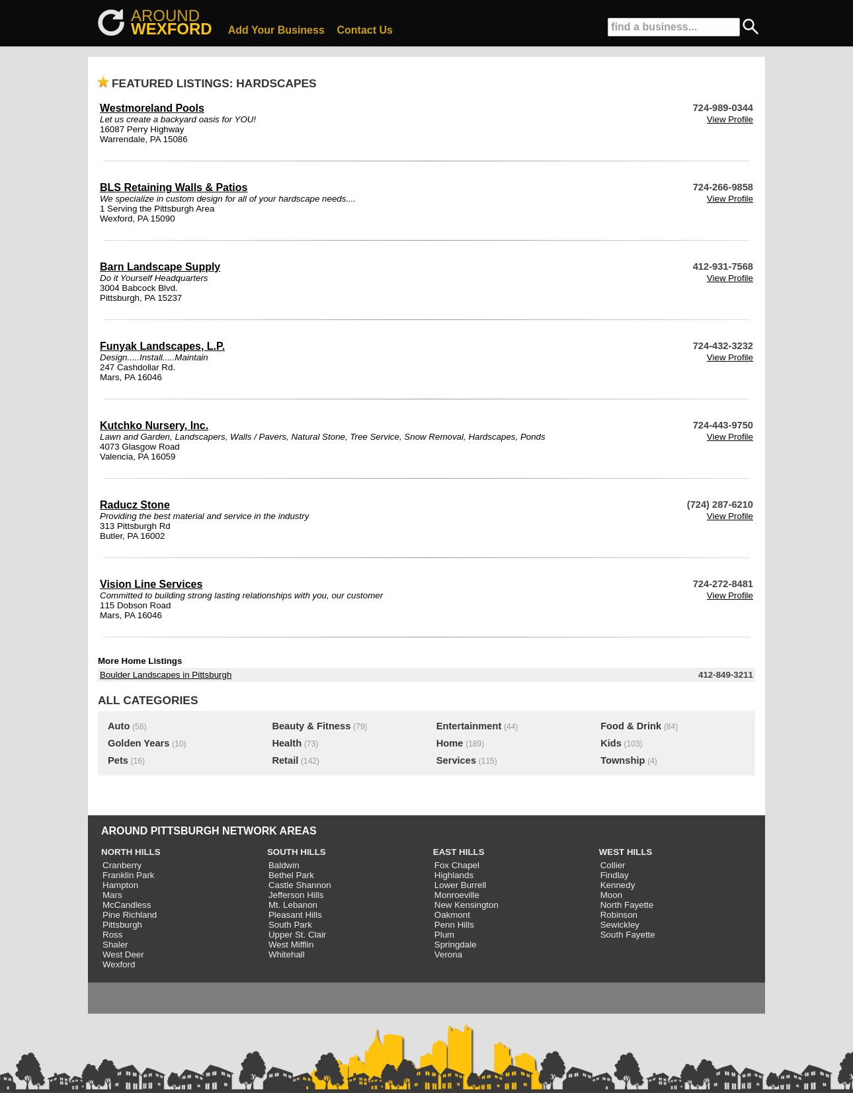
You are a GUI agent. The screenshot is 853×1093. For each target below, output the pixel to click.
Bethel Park (291, 875)
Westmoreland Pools (152, 108)
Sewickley (619, 925)
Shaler (115, 945)
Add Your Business (276, 30)
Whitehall (286, 954)
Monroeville (456, 895)
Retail (285, 760)
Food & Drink (630, 726)
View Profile (730, 119)
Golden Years (138, 743)
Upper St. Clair (297, 935)
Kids (611, 743)
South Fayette (627, 935)
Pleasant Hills (295, 915)
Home (450, 743)
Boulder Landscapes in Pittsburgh (165, 675)
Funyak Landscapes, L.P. (162, 346)
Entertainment (469, 726)
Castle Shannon (299, 885)
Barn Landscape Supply (160, 266)
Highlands (453, 875)
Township (622, 760)
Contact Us (365, 30)
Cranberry (122, 865)
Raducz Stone (135, 504)
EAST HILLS (459, 852)
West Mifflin (290, 945)
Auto (119, 726)
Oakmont (452, 915)
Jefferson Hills (295, 895)
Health (287, 743)
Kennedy (617, 885)
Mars (112, 895)
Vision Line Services (151, 584)
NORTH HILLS (131, 852)
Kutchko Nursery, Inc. (154, 425)
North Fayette (627, 905)
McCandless (126, 905)
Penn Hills (454, 925)
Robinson (618, 915)
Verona (448, 954)
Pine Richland (129, 915)
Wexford (118, 964)
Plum (444, 935)
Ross (112, 935)
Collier (613, 865)
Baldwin (284, 865)
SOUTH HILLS (296, 852)
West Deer (123, 954)
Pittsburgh (122, 925)
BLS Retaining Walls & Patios (173, 187)
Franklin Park (128, 875)
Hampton (120, 885)
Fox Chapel (456, 865)
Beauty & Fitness (311, 726)
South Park (290, 925)
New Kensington (466, 905)
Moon (611, 895)
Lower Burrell (460, 885)
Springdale (455, 945)
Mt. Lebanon (292, 905)
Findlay (614, 875)
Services (456, 760)
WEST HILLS (626, 852)
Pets (118, 760)
